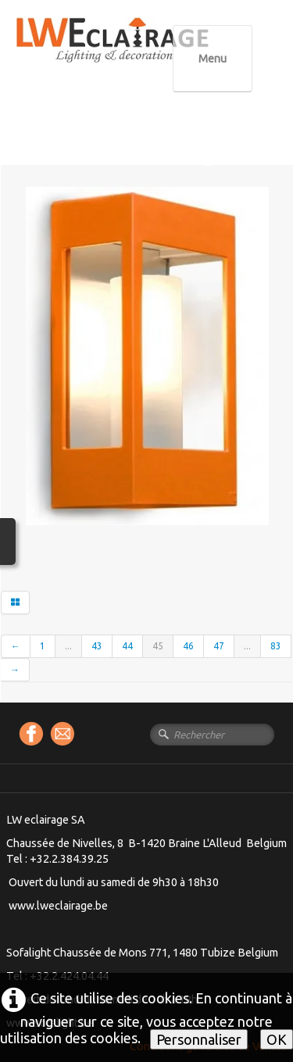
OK (276, 1039)
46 (188, 646)
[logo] (144, 54)
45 (157, 646)
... (68, 646)
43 (96, 646)
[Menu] (212, 58)
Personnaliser (198, 1039)
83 (275, 646)
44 (127, 646)
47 (218, 646)
